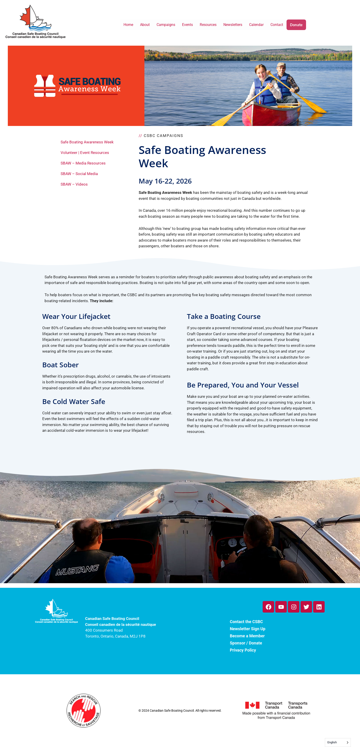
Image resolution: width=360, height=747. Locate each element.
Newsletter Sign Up (247, 628)
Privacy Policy (243, 650)
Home (128, 24)
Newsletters (232, 24)
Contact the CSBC (246, 621)
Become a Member (247, 635)
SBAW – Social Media (79, 173)
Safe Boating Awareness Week (87, 142)
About (145, 24)
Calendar (256, 24)
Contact (276, 24)
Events (187, 24)
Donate (296, 24)
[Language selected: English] (338, 742)
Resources (208, 24)
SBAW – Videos (74, 184)
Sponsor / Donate (246, 643)
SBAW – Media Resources (83, 163)
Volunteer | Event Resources (85, 152)
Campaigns (166, 24)
